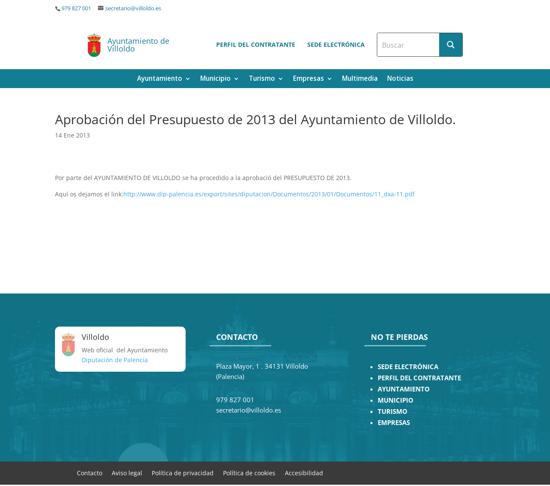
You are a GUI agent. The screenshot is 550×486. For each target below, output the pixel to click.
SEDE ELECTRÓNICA (408, 366)
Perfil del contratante (255, 44)
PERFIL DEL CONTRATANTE (419, 377)
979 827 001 (76, 8)
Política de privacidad (183, 472)
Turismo (262, 79)
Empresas (308, 79)
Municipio (215, 79)
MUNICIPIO (395, 400)
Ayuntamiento (159, 79)
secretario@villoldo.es (133, 8)
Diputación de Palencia (115, 360)
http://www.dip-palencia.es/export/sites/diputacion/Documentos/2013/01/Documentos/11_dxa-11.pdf (269, 194)
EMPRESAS (394, 422)
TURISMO (392, 411)
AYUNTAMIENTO (404, 389)
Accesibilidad (304, 472)
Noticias (400, 79)
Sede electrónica (336, 44)
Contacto (89, 472)
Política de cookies (249, 472)
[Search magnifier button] (450, 44)
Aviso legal (127, 472)
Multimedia (360, 79)
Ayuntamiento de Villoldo (138, 45)
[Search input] (408, 45)
